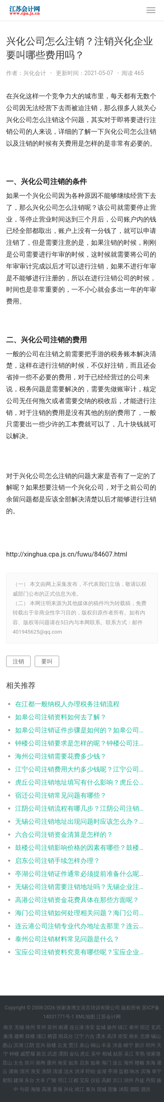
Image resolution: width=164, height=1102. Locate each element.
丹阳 (150, 1080)
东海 (150, 1063)
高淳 (112, 1036)
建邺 (19, 1036)
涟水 (68, 1071)
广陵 (51, 1080)
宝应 (84, 1080)
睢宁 (128, 1045)
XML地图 (85, 1017)
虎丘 (85, 1054)
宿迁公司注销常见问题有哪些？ (60, 795)
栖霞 (52, 1036)
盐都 (124, 1071)
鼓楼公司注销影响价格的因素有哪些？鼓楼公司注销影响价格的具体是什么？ (79, 847)
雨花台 (65, 1036)
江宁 (79, 1036)
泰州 (134, 1027)
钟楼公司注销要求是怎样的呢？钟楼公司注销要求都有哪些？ (79, 743)
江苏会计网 (108, 1017)
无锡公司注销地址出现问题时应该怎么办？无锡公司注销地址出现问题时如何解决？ (79, 821)
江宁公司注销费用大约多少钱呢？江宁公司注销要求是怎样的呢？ (79, 769)
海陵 (35, 1089)
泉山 (84, 1045)
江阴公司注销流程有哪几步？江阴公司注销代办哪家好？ (79, 808)
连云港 (76, 1027)
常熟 (140, 1054)
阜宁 (157, 1071)
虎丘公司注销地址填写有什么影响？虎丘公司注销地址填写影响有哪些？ (79, 782)
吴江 (129, 1054)
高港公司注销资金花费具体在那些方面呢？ (77, 900)
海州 (128, 1063)
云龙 (62, 1045)
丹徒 (139, 1080)
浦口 (41, 1036)
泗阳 (135, 1089)
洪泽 (79, 1071)
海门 (106, 1063)
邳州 (150, 1045)
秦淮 (8, 1036)
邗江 (62, 1080)
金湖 (101, 1071)
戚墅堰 (27, 1054)
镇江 (123, 1027)
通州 (51, 1063)
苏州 (52, 1027)
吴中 (96, 1054)
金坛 (74, 1054)
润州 (128, 1080)
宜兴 (40, 1045)
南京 (8, 1027)
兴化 (68, 1089)
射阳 (7, 1080)
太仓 (18, 1063)
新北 (41, 1054)
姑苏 (118, 1054)
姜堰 (57, 1089)
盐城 (101, 1027)
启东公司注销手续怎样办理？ (57, 861)
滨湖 (18, 1045)
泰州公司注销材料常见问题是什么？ (67, 939)
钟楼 (14, 1054)
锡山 (156, 1036)
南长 (134, 1036)
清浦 (57, 1071)
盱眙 (90, 1071)
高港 (46, 1089)
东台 (29, 1080)
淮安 (90, 1027)
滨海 (146, 1071)
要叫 (47, 661)
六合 (90, 1036)
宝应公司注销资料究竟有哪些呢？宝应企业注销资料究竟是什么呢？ (79, 952)
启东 (84, 1063)
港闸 (40, 1063)
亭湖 (112, 1071)
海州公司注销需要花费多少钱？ (60, 756)
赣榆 (139, 1063)
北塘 (145, 1036)
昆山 (7, 1063)
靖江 (79, 1089)
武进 (52, 1054)
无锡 (19, 1027)
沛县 (117, 1045)
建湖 (18, 1080)
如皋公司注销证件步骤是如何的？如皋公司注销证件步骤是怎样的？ (79, 730)
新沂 (139, 1045)
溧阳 (63, 1054)
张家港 (153, 1054)
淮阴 (46, 1071)
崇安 (123, 1036)
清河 (24, 1071)
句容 (24, 1089)
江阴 (29, 1045)
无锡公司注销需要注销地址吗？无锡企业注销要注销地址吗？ (79, 887)
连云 (117, 1063)
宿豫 (112, 1089)
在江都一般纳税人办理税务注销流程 (67, 704)
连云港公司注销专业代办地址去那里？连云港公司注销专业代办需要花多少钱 (79, 926)
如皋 (95, 1063)
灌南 (13, 1071)
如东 (73, 1063)
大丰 (40, 1080)
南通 (63, 1027)
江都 (73, 1080)
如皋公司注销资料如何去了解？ (60, 717)
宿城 (101, 1089)
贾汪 (73, 1045)
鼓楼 (30, 1036)
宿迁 (145, 1027)
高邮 (106, 1080)
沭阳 (124, 1089)
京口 (117, 1080)
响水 (135, 1071)
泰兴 (90, 1089)
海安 (62, 1063)
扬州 (112, 1027)
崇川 (29, 1063)
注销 (18, 661)
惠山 (7, 1045)
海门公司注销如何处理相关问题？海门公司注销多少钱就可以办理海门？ (79, 913)
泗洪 (146, 1089)
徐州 (30, 1027)
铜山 (95, 1045)
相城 (107, 1054)
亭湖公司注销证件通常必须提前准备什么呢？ (79, 874)
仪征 (95, 1080)
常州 (41, 1027)
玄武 (156, 1027)
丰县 (106, 1045)
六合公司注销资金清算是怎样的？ (64, 834)
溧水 (101, 1036)
